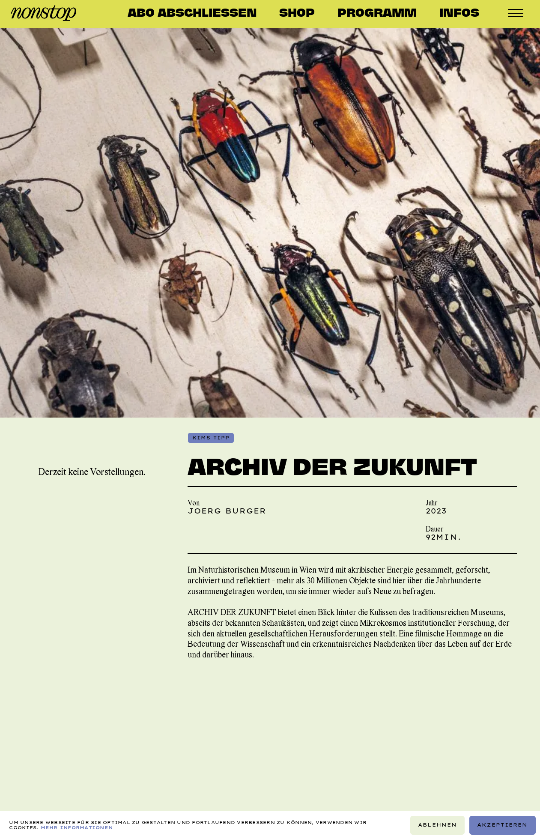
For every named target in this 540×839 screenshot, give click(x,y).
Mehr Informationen (77, 827)
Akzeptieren (502, 825)
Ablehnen (437, 825)
